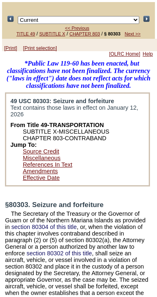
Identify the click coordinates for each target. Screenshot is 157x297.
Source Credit (41, 151)
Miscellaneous (41, 158)
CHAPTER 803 (84, 33)
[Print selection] (40, 48)
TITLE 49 (26, 33)
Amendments (40, 171)
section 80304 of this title (43, 227)
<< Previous (77, 28)
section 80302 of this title (59, 253)
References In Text (47, 164)
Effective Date (41, 177)
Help (148, 54)
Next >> (133, 33)
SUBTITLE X (52, 33)
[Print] (10, 48)
